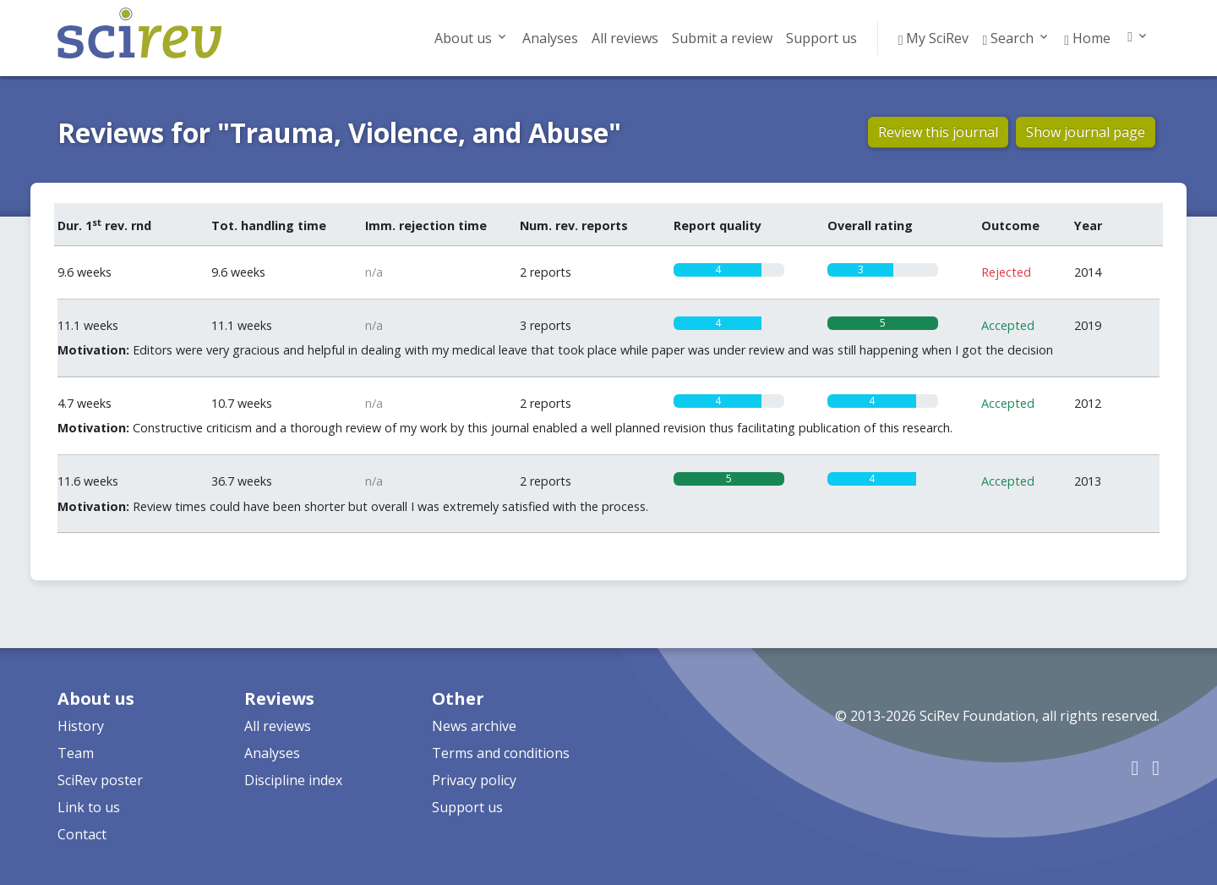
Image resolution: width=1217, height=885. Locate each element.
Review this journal (938, 132)
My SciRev (933, 38)
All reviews (625, 38)
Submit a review (722, 38)
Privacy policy (474, 780)
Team (75, 753)
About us (463, 38)
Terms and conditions (501, 753)
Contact (81, 834)
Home (1087, 38)
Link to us (88, 807)
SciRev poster (100, 780)
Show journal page (1085, 132)
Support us (821, 38)
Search (1008, 38)
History (80, 726)
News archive (474, 726)
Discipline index (293, 780)
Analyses (550, 38)
